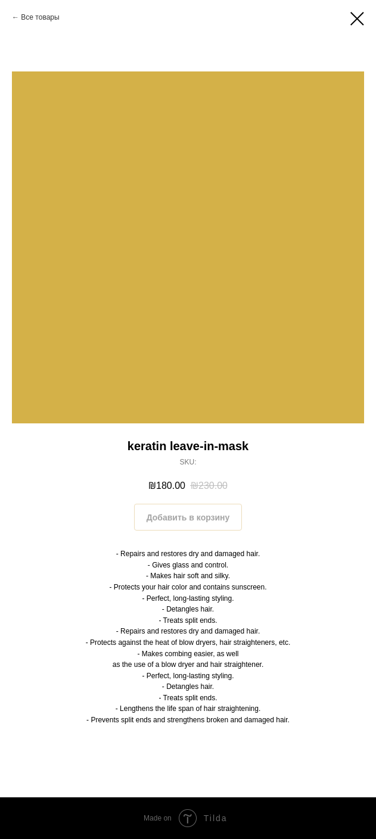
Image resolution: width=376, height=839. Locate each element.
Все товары (40, 17)
